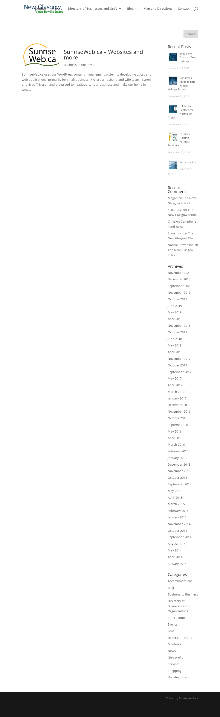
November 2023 (179, 273)
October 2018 (177, 332)
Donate (40, 9)
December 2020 (179, 279)
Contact (183, 9)
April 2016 (175, 438)
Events (172, 624)
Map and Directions (158, 9)
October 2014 (177, 531)
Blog (130, 9)
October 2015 (177, 477)
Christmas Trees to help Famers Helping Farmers (181, 83)
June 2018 (175, 339)
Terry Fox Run (188, 162)
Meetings (174, 644)
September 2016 (179, 425)
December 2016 (179, 405)
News (172, 651)
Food (171, 631)
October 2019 (177, 299)
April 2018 (175, 352)
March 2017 (176, 392)
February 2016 (178, 451)
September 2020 (179, 286)
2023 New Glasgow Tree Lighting (188, 57)
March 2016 (176, 444)
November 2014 (179, 524)
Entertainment (178, 618)
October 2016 (177, 418)
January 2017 (177, 398)
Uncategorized (178, 677)
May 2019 (175, 312)
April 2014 (175, 557)
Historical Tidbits (180, 638)
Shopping (175, 671)
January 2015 (177, 517)
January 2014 (177, 564)
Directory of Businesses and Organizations (179, 606)
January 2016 (177, 458)
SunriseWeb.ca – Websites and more (103, 54)
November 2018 (179, 326)
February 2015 (178, 511)
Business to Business (79, 65)
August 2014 (177, 544)
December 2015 (179, 464)
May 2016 (175, 431)
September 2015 (179, 484)
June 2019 (175, 306)
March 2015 (176, 504)
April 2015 (175, 497)
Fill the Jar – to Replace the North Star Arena (182, 111)
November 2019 (179, 292)
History (56, 9)
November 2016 (179, 411)
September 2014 (179, 537)
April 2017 (175, 385)
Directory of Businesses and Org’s (92, 9)
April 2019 (175, 319)
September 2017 (179, 372)
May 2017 (175, 378)
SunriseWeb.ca (188, 698)
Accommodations (180, 581)
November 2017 (179, 359)
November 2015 (179, 471)
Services (174, 664)
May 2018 (175, 345)
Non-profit (175, 657)
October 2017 (177, 365)
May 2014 (175, 550)
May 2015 (175, 491)
